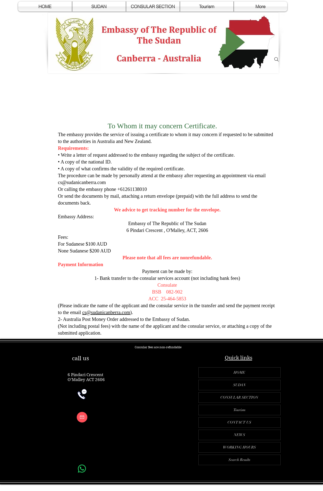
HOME (239, 372)
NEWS (239, 435)
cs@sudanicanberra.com (82, 182)
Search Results (239, 460)
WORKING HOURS (239, 447)
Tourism (239, 410)
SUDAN (239, 385)
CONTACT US (239, 422)
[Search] (276, 59)
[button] (99, 6)
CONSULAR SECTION (239, 397)
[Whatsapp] (82, 469)
